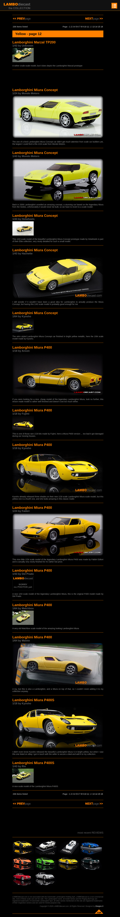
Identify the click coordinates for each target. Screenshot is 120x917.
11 (88, 27)
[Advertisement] (58, 79)
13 (93, 27)
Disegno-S (99, 906)
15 (99, 27)
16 (102, 27)
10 (85, 27)
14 (96, 27)
